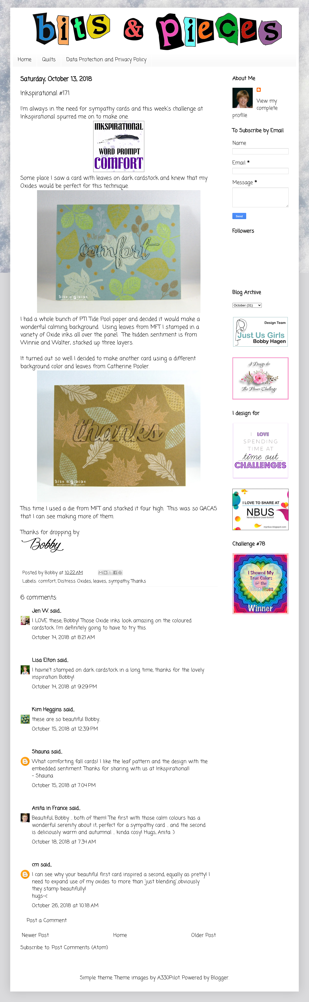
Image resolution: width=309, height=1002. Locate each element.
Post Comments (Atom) (80, 948)
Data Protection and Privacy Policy (106, 60)
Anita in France (49, 808)
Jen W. (40, 611)
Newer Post (35, 935)
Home (24, 60)
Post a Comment (47, 921)
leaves (99, 581)
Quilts (49, 60)
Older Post (203, 935)
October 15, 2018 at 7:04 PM (64, 786)
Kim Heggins (47, 710)
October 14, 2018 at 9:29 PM (64, 687)
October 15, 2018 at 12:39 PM (65, 729)
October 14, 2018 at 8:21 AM (63, 638)
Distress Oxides (74, 581)
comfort (47, 581)
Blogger (220, 978)
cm (35, 865)
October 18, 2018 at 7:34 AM (64, 842)
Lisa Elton (43, 660)
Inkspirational (37, 116)
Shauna (40, 752)
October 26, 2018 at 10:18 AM (65, 906)
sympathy (118, 581)
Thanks (138, 581)
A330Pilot (168, 978)
